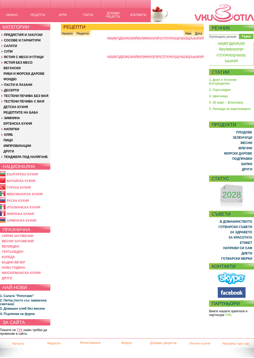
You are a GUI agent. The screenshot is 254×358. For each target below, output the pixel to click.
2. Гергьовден (220, 90)
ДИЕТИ (246, 253)
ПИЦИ (8, 140)
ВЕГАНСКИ (12, 68)
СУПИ (8, 51)
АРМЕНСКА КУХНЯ (21, 220)
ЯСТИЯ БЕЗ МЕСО (18, 62)
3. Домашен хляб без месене (22, 308)
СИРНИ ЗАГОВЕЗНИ (18, 236)
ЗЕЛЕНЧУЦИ (242, 138)
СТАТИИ (221, 72)
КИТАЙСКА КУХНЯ (21, 181)
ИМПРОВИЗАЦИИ (17, 146)
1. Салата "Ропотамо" (17, 296)
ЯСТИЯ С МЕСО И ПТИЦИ (24, 57)
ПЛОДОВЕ (244, 132)
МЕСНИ (246, 143)
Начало (67, 33)
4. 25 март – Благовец (226, 102)
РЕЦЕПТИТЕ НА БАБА (20, 112)
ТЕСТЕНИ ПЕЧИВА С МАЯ (24, 101)
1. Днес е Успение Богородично (223, 81)
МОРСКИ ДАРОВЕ (238, 153)
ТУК (19, 330)
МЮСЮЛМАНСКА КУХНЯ (21, 273)
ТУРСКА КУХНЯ (19, 187)
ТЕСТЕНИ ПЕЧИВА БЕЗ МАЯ (26, 96)
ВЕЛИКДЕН (10, 246)
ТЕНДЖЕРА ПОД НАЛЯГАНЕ (26, 157)
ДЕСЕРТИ (11, 90)
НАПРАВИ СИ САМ (237, 248)
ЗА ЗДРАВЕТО (241, 232)
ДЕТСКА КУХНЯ (15, 107)
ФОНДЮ (9, 79)
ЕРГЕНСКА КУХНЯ (17, 123)
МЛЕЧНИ (245, 148)
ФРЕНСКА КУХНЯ (20, 214)
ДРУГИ (8, 151)
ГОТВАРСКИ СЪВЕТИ (235, 227)
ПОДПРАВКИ (242, 159)
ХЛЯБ (8, 135)
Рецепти (82, 33)
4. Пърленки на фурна (17, 314)
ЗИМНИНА (12, 118)
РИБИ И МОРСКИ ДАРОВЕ (23, 74)
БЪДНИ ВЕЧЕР (13, 262)
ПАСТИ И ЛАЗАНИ (18, 85)
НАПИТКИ (11, 129)
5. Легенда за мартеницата (230, 109)
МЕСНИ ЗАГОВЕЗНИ (18, 241)
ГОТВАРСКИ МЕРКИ (236, 259)
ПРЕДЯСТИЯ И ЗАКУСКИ (23, 35)
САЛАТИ (10, 46)
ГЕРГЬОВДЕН (12, 252)
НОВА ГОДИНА (13, 267)
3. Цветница (218, 96)
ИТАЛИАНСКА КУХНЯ (23, 207)
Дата (198, 33)
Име (188, 33)
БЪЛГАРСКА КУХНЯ (22, 174)
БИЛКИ (246, 164)
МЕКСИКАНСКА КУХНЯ (25, 194)
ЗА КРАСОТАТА (240, 237)
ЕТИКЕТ (246, 243)
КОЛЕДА (8, 257)
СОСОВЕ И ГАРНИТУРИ (22, 40)
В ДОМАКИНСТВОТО (236, 222)
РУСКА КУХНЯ (18, 201)
